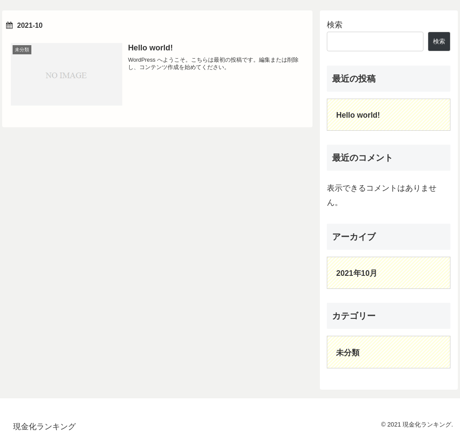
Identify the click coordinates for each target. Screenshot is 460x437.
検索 (334, 24)
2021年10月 (356, 273)
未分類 (347, 352)
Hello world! (358, 115)
